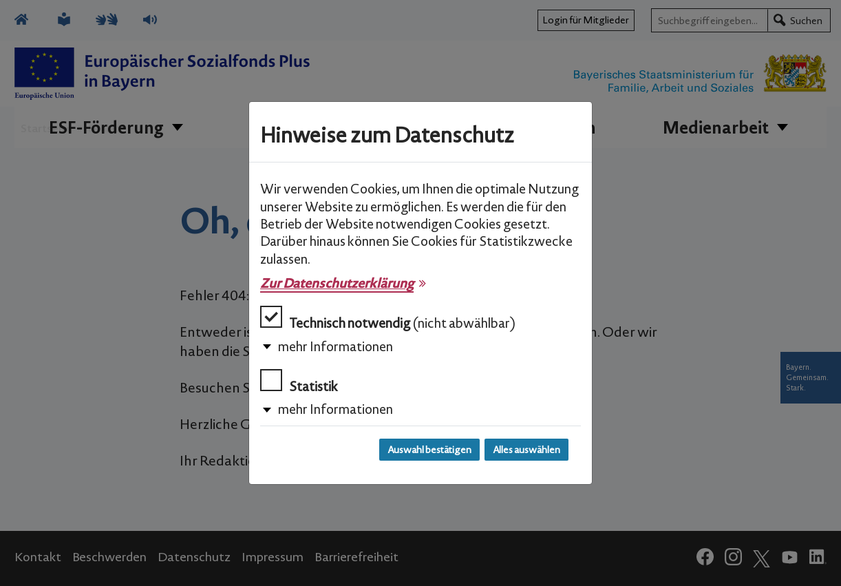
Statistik (299, 382)
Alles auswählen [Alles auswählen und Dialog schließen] (526, 449)
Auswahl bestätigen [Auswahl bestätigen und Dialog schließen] (429, 449)
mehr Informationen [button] (335, 346)
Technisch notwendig (387, 318)
